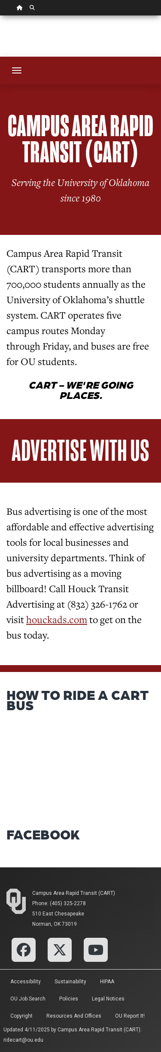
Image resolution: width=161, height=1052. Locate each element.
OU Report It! (130, 1016)
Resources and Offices (73, 1016)
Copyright (21, 1016)
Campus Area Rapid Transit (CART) (73, 893)
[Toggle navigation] (16, 70)
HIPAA (107, 982)
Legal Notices (108, 999)
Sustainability (70, 982)
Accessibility (25, 982)
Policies (68, 999)
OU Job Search (28, 999)
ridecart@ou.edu (23, 1040)
